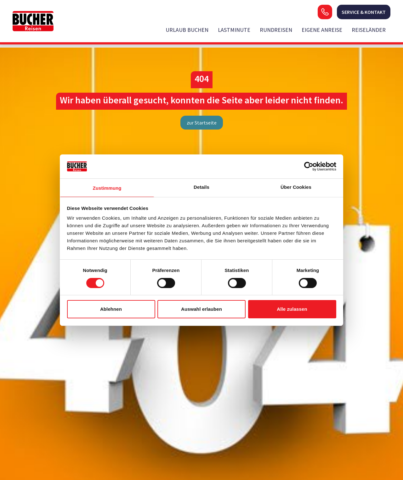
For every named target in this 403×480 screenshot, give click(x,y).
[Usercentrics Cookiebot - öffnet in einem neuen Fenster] (308, 166)
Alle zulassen (292, 309)
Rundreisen (276, 29)
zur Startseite (202, 122)
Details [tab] (201, 187)
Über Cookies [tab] (296, 187)
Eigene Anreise (322, 29)
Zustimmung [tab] (107, 188)
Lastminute (234, 29)
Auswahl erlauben (201, 309)
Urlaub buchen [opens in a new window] (187, 29)
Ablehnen (111, 309)
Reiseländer (369, 29)
